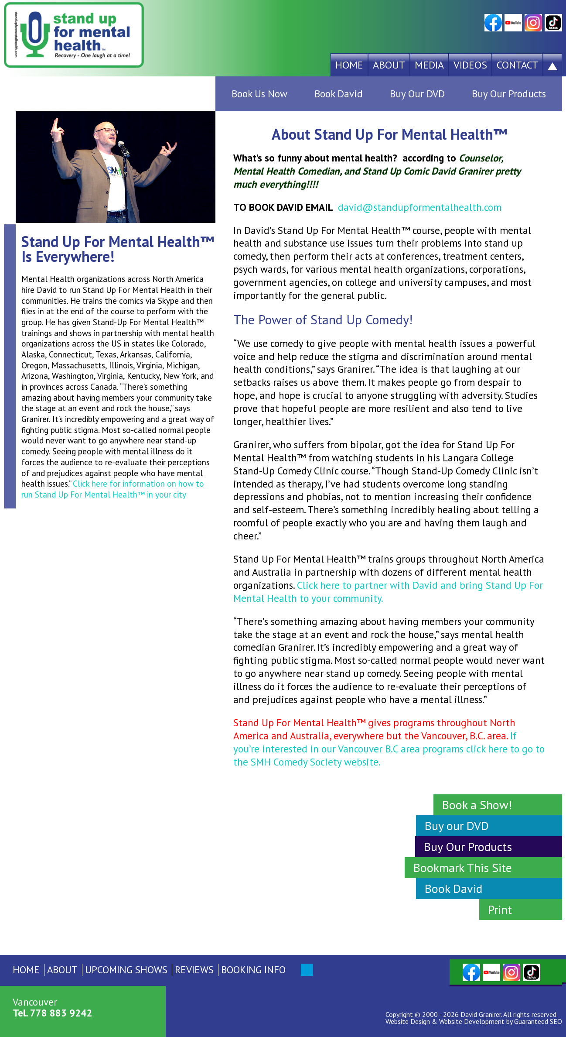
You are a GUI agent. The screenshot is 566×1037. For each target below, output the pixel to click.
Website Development (472, 1021)
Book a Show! (477, 805)
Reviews (194, 969)
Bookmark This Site (462, 867)
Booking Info (253, 969)
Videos (470, 65)
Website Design (407, 1021)
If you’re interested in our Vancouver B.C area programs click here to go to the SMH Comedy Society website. (389, 748)
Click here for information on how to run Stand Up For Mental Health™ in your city (112, 489)
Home (349, 65)
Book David (338, 94)
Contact (517, 65)
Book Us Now (259, 94)
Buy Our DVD (417, 94)
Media (429, 65)
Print (500, 909)
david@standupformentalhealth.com (419, 207)
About (389, 65)
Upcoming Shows (126, 969)
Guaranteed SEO (538, 1021)
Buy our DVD (457, 825)
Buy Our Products (509, 94)
